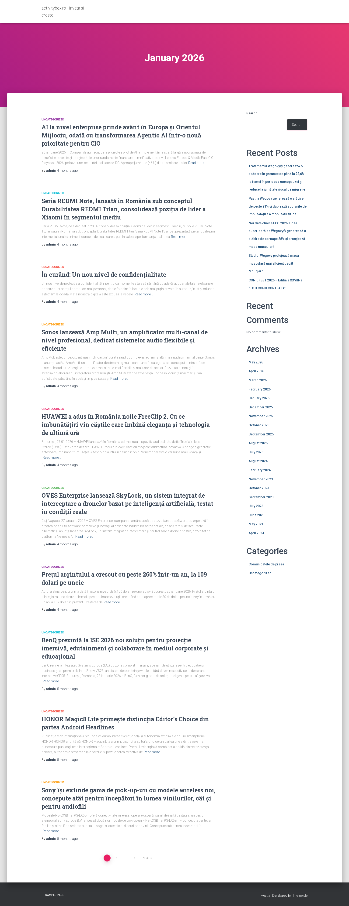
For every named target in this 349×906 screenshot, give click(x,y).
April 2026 (256, 371)
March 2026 (258, 380)
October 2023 (259, 488)
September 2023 (261, 497)
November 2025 (261, 416)
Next (146, 858)
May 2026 (256, 362)
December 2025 (261, 407)
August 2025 (258, 443)
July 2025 (256, 452)
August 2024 (258, 461)
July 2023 (256, 506)
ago (67, 170)
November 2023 (261, 479)
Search (251, 113)
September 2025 (261, 434)
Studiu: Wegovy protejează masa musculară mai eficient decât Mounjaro (274, 263)
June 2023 (257, 515)
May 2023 (256, 524)
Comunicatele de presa (266, 564)
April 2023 (256, 533)
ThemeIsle (299, 895)
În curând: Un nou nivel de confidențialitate (104, 274)
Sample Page (54, 895)
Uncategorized (53, 119)
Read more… (197, 163)
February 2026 (260, 389)
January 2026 (259, 398)
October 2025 (259, 425)
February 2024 (260, 470)
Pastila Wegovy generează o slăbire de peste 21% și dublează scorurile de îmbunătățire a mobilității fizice (278, 206)
